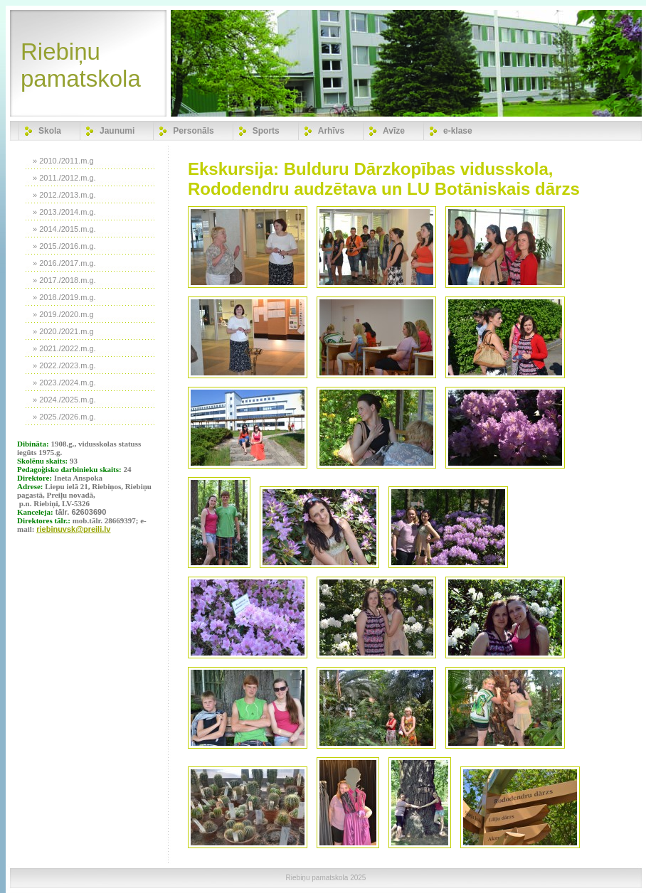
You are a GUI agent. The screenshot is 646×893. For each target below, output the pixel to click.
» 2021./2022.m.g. (64, 348)
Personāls (193, 131)
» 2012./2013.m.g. (64, 195)
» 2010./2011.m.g (63, 160)
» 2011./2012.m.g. (64, 177)
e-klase (457, 131)
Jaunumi (117, 131)
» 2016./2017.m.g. (64, 263)
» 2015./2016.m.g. (64, 246)
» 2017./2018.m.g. (64, 280)
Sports (266, 131)
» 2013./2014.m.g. (64, 212)
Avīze (394, 131)
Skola (49, 131)
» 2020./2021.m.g (63, 331)
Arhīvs (331, 131)
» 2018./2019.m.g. (64, 297)
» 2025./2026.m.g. (64, 416)
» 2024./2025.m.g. (64, 399)
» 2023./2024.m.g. (64, 382)
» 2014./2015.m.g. (64, 229)
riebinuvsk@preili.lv (73, 529)
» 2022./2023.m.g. (64, 365)
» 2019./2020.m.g (63, 314)
